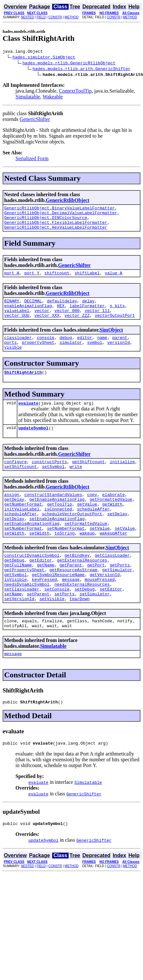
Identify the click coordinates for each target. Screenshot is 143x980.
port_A (11, 279)
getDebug (14, 589)
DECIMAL (33, 308)
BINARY (11, 308)
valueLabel (16, 320)
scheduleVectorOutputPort (72, 537)
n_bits (117, 314)
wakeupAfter (113, 560)
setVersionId (19, 635)
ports (10, 355)
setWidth (14, 560)
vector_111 (97, 320)
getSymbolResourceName (58, 606)
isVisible (15, 612)
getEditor (40, 589)
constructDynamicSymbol (32, 583)
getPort (96, 595)
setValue (100, 554)
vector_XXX (47, 326)
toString (64, 560)
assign (11, 514)
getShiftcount (88, 479)
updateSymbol (33, 444)
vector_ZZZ (77, 326)
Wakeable (53, 97)
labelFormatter (87, 314)
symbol (94, 355)
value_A (113, 279)
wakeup (87, 560)
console (45, 349)
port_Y (31, 279)
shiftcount (57, 279)
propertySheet (38, 355)
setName (13, 629)
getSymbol (15, 606)
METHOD (72, 17)
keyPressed (44, 612)
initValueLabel (21, 531)
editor (84, 349)
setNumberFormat (23, 554)
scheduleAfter (93, 531)
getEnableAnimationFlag (57, 519)
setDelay (117, 537)
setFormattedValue (85, 548)
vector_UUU (16, 326)
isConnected (58, 531)
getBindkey (77, 583)
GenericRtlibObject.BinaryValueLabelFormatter (59, 210)
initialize (122, 479)
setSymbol (53, 485)
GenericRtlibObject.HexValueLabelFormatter (55, 233)
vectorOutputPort (115, 326)
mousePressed (100, 612)
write (76, 485)
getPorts (120, 595)
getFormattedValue (111, 519)
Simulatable (27, 97)
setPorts (64, 629)
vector (42, 320)
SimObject (111, 340)
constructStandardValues (53, 514)
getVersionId (105, 606)
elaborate (113, 514)
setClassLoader (21, 624)
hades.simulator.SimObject (44, 58)
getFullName (18, 595)
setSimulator (95, 629)
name (102, 349)
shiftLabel (87, 279)
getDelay (14, 519)
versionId (118, 355)
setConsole (57, 624)
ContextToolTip (75, 92)
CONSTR (55, 17)
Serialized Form (32, 159)
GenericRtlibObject (67, 201)
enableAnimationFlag (28, 314)
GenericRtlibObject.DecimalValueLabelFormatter (60, 215)
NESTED (27, 17)
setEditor (111, 624)
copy (92, 514)
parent (120, 349)
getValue (87, 525)
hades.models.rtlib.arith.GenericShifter (81, 69)
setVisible (51, 635)
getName (45, 595)
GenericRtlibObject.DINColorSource (45, 221)
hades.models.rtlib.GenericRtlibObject (69, 64)
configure (15, 479)
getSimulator (117, 600)
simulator (71, 355)
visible (13, 360)
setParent (38, 629)
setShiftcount (20, 485)
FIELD (41, 17)
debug (66, 349)
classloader (18, 349)
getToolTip (59, 525)
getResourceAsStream (73, 600)
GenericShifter (35, 120)
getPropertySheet (24, 600)
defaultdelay (62, 308)
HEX (60, 314)
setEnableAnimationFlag (57, 542)
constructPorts (49, 479)
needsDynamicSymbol (26, 618)
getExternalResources (82, 589)
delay (88, 308)
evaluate (28, 418)
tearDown (80, 635)
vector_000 (67, 320)
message (71, 612)
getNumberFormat (23, 525)
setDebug (84, 624)
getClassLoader (112, 583)
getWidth (112, 525)
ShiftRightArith (23, 386)
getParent (71, 595)
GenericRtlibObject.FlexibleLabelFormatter (55, 227)
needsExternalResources (82, 618)
